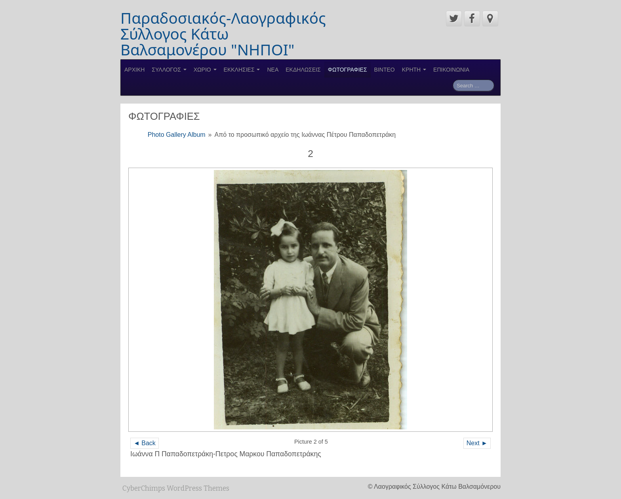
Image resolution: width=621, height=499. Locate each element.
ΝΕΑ (272, 69)
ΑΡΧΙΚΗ (134, 69)
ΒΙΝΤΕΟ (384, 69)
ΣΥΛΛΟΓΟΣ (169, 69)
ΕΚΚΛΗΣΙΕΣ (242, 69)
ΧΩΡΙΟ (205, 69)
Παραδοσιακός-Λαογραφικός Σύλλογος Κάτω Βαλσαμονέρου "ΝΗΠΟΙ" (223, 34)
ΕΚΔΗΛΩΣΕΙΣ (303, 69)
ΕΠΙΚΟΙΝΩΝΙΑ (451, 69)
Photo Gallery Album (177, 134)
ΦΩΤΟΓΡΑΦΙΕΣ (347, 69)
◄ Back (144, 443)
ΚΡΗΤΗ (414, 69)
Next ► (477, 443)
